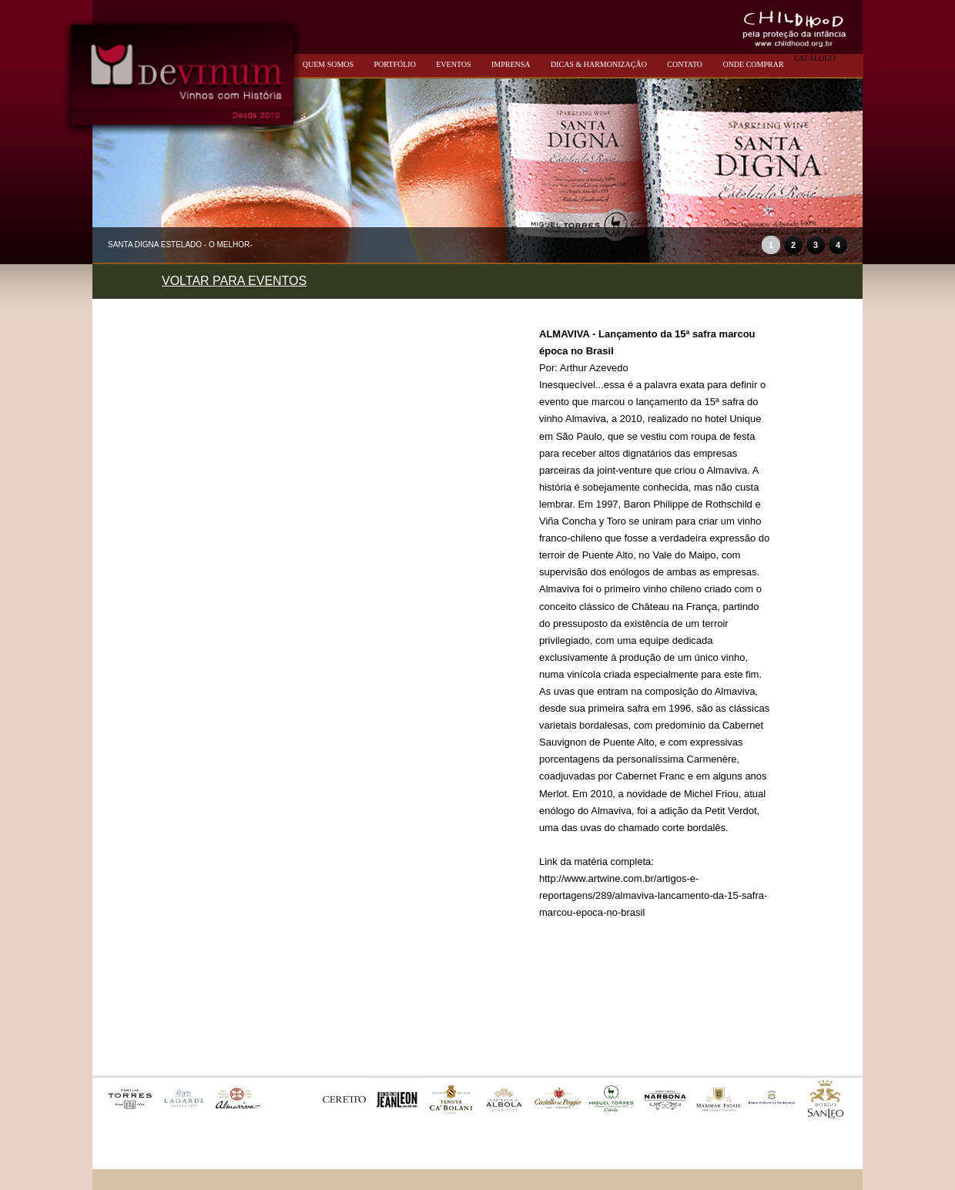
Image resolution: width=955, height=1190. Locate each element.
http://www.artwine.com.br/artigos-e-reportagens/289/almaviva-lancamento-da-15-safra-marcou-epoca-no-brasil (653, 895)
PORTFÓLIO (394, 64)
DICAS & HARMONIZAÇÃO (599, 64)
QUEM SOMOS (328, 64)
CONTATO (684, 64)
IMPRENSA (511, 64)
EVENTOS (453, 64)
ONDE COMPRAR (752, 64)
